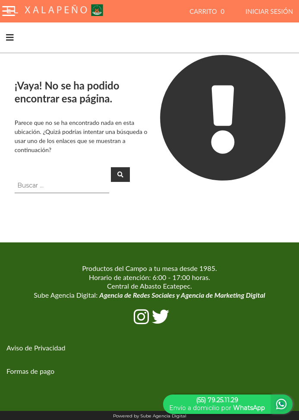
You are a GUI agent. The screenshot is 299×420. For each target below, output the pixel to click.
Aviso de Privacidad (35, 348)
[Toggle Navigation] (8, 9)
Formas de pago (30, 371)
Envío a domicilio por (217, 404)
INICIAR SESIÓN (269, 11)
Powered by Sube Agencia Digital (149, 416)
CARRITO (208, 11)
